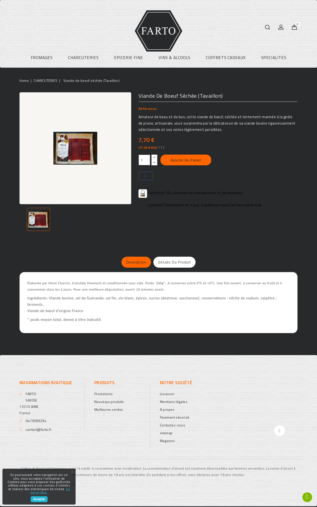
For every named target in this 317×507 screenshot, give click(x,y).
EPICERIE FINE (128, 57)
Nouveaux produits (109, 402)
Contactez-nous (172, 425)
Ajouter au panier (185, 160)
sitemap (166, 433)
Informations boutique (46, 383)
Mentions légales (174, 402)
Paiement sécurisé (174, 418)
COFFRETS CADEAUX (226, 57)
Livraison (167, 394)
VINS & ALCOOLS (174, 57)
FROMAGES (42, 57)
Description (130, 262)
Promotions (103, 394)
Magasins (167, 441)
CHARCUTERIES (83, 57)
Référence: (148, 108)
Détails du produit (180, 262)
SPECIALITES (274, 57)
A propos (167, 410)
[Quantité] (144, 160)
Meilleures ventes (108, 410)
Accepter (39, 499)
